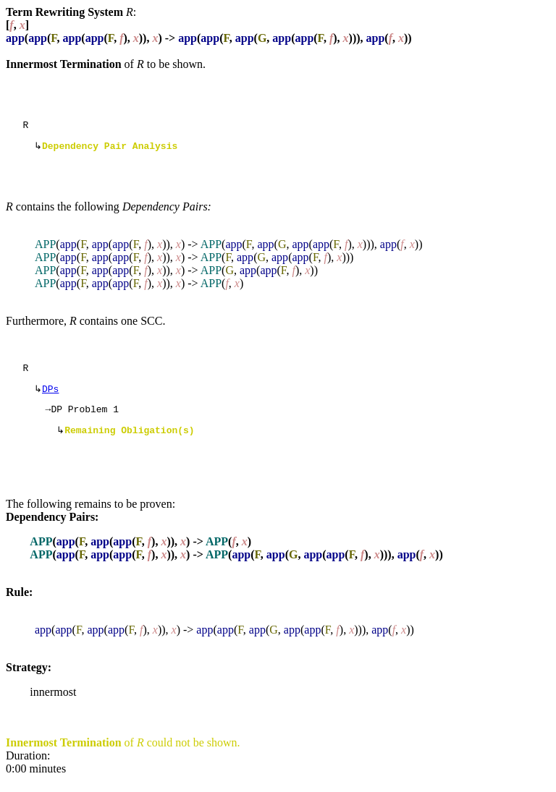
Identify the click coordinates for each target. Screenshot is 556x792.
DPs (50, 395)
